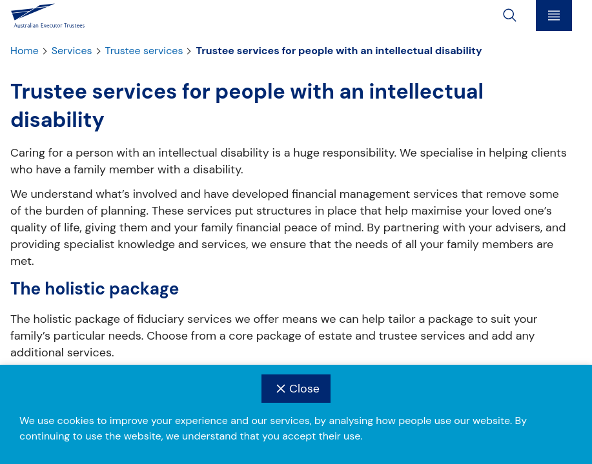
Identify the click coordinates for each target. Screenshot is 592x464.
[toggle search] (510, 15)
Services (72, 51)
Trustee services (144, 51)
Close (296, 388)
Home (24, 51)
